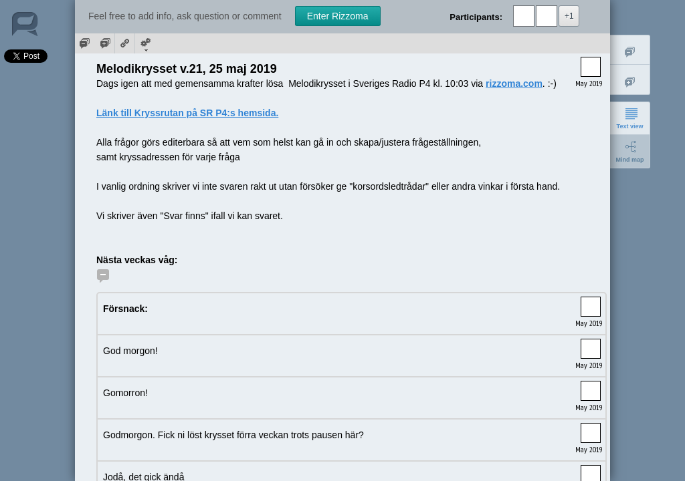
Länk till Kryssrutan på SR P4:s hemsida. (187, 113)
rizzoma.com (514, 83)
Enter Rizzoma (338, 16)
